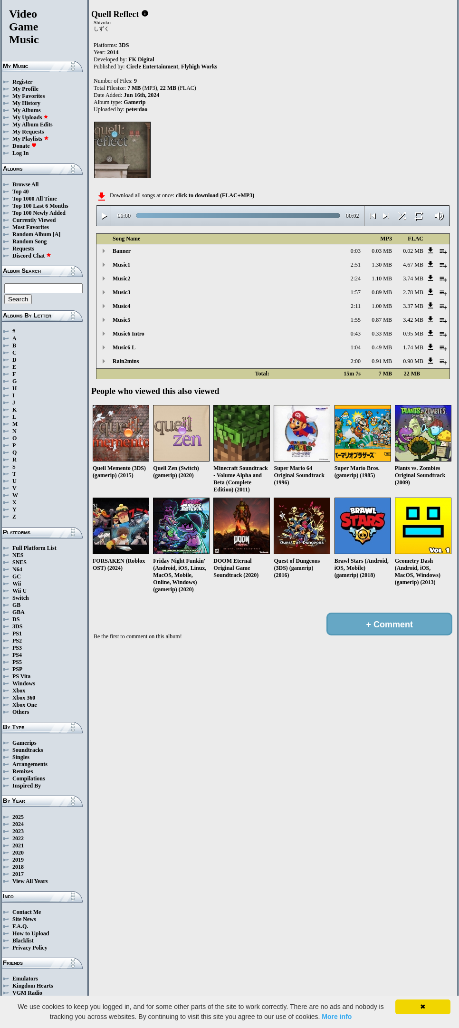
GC (16, 576)
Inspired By (26, 785)
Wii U (19, 590)
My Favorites (28, 96)
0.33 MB (382, 333)
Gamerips (24, 743)
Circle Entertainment (152, 66)
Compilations (28, 778)
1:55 (356, 320)
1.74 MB (413, 347)
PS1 (17, 633)
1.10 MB (382, 278)
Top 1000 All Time (34, 198)
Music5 (121, 320)
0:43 (356, 333)
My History (26, 103)
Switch (20, 598)
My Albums (26, 110)
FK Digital (141, 59)
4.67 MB (413, 264)
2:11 (356, 306)
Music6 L (124, 347)
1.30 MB (382, 264)
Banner (122, 251)
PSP (17, 669)
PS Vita (21, 676)
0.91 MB (382, 361)
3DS (17, 626)
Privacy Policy (30, 947)
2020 (18, 852)
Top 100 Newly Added (39, 213)
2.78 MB (413, 292)
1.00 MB (382, 306)
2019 (18, 859)
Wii (16, 583)
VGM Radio (27, 993)
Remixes (22, 771)
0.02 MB (413, 251)
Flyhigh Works (199, 66)
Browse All (25, 184)
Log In (20, 153)
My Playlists (30, 138)
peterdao (136, 109)
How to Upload (30, 933)
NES (17, 555)
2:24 (356, 278)
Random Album (31, 234)
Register (22, 81)
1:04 (356, 347)
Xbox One (24, 704)
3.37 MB (413, 306)
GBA (18, 612)
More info (337, 1016)
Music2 (121, 278)
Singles (20, 757)
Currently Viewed (34, 220)
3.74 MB (413, 278)
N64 (17, 569)
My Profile (25, 89)
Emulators (25, 978)
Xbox (18, 690)
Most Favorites (30, 227)
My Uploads (30, 117)
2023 (18, 831)
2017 (18, 874)
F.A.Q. (20, 926)
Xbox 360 (23, 697)
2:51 (356, 264)
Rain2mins (126, 361)
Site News (24, 919)
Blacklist (23, 940)
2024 (18, 824)
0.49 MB (382, 347)
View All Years (30, 881)
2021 (18, 845)
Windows (23, 683)
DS (15, 619)
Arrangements (30, 764)
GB (16, 605)
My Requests (28, 131)
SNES (19, 562)
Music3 (121, 292)
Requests (23, 248)
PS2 (17, 640)
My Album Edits (32, 124)
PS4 (17, 655)
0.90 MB (413, 361)
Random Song (29, 241)
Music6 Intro (128, 333)
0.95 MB (413, 333)
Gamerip (134, 102)
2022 (18, 838)
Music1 (121, 264)
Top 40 (20, 191)
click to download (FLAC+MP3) (215, 195)
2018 (18, 867)
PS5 (17, 662)
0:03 (356, 251)
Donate (24, 146)
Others (20, 712)
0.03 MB (382, 251)
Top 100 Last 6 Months (40, 205)
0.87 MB (382, 320)
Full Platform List (34, 548)
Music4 (121, 306)
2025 (18, 817)
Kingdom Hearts (32, 985)
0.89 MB (382, 292)
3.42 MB (413, 320)
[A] (57, 234)
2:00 (356, 361)
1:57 (356, 292)
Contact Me (26, 912)
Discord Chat (31, 255)
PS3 (17, 647)
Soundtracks (27, 750)
